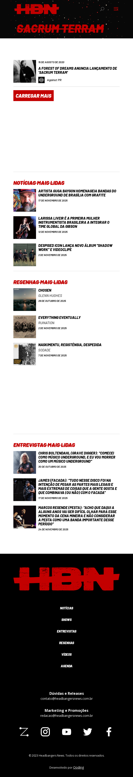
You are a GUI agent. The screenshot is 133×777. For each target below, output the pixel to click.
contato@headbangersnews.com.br (67, 698)
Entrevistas (66, 631)
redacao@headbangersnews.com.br (66, 715)
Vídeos (66, 654)
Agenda (67, 666)
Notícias (66, 608)
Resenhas (66, 643)
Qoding (78, 767)
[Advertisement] (66, 139)
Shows (66, 620)
